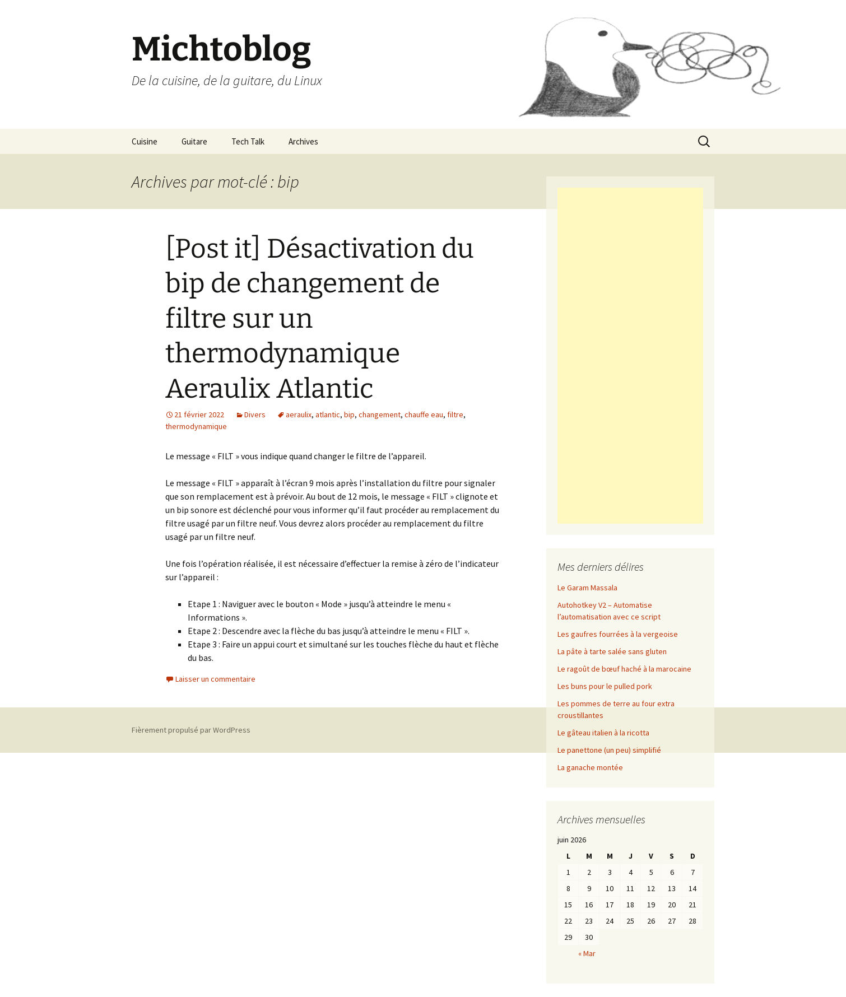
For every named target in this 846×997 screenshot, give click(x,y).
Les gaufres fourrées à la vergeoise (617, 634)
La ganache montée (590, 767)
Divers (255, 414)
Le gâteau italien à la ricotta (603, 733)
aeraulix (299, 414)
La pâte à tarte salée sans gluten (612, 651)
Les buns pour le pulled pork (604, 686)
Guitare (194, 141)
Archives (303, 141)
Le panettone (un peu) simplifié (609, 750)
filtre (455, 414)
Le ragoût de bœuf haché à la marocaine (624, 669)
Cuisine (144, 141)
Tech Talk (247, 141)
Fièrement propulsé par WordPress (191, 730)
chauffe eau (424, 414)
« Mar (587, 953)
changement (380, 414)
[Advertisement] (630, 356)
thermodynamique (196, 426)
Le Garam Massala (587, 588)
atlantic (327, 414)
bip (349, 414)
